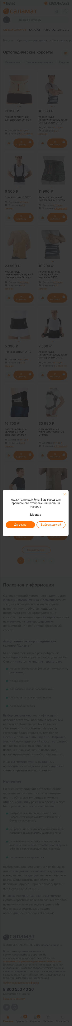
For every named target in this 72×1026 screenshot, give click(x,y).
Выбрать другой (51, 524)
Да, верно (20, 524)
